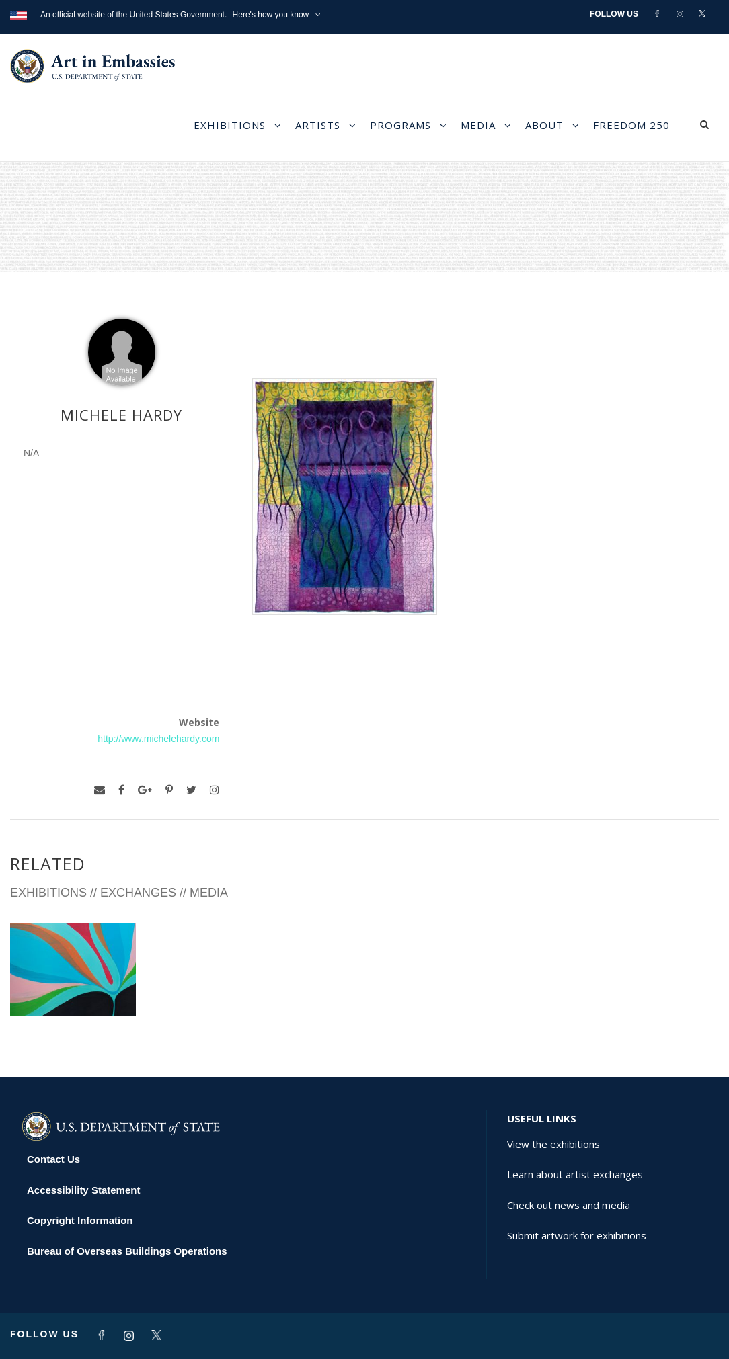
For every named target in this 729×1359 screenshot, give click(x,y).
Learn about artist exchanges (575, 1174)
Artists (317, 125)
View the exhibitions (553, 1144)
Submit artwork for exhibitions (576, 1235)
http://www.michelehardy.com (158, 738)
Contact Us (53, 1159)
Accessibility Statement (83, 1190)
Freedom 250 (631, 125)
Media (478, 125)
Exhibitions (230, 125)
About (544, 125)
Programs (400, 125)
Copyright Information (80, 1220)
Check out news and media (568, 1205)
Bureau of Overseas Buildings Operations (127, 1251)
